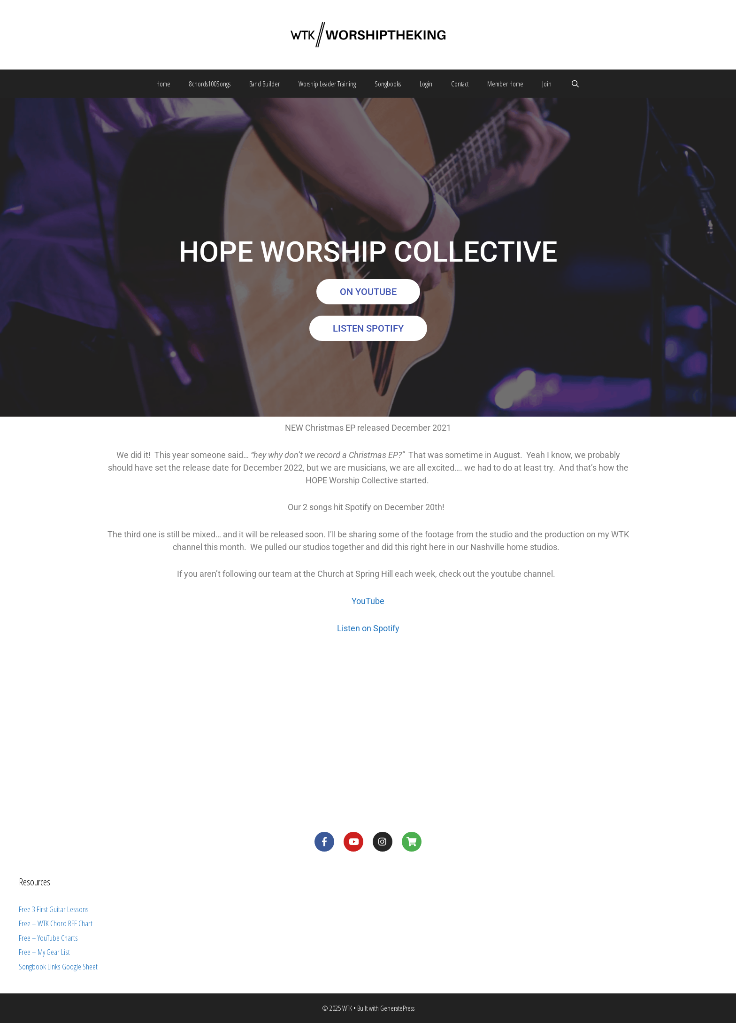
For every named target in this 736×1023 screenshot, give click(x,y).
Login (426, 83)
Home (163, 83)
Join (547, 83)
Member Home (505, 83)
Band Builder (264, 83)
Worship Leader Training (327, 83)
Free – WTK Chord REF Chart (55, 923)
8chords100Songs (209, 83)
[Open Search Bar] (575, 84)
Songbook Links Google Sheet (58, 966)
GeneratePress (397, 1008)
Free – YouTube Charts (48, 937)
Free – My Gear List (44, 951)
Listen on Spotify (368, 628)
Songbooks (388, 83)
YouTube (368, 601)
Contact (459, 83)
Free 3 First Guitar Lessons (54, 909)
